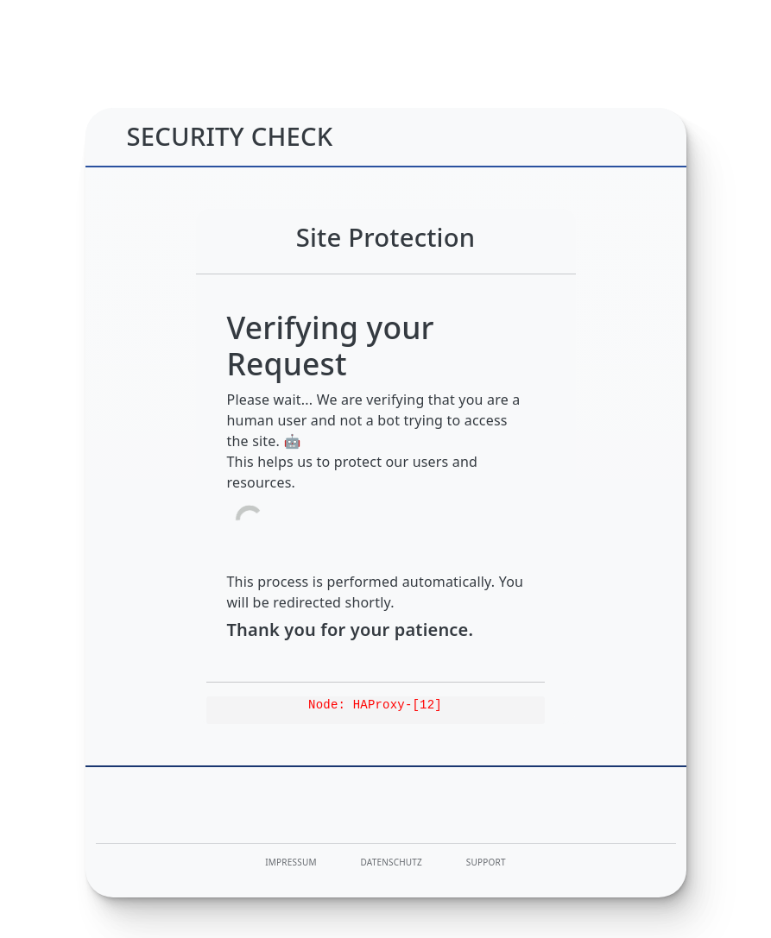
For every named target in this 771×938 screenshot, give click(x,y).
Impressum (290, 862)
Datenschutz (392, 862)
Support (486, 862)
